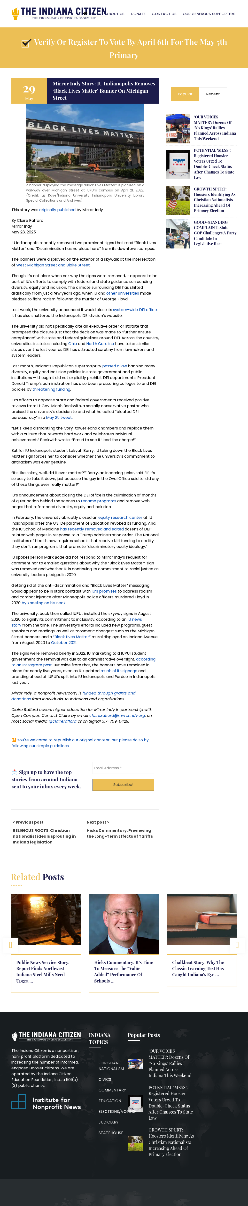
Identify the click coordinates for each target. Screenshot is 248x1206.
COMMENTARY (112, 1090)
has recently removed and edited (92, 529)
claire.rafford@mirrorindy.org (117, 715)
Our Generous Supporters (209, 13)
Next (237, 945)
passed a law (114, 366)
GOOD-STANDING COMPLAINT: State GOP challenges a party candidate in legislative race (215, 233)
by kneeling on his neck (44, 603)
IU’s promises (104, 591)
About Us (115, 13)
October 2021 (64, 642)
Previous (10, 945)
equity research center (120, 517)
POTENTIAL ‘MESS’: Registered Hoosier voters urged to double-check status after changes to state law (214, 164)
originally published (57, 210)
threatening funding (51, 389)
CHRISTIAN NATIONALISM (111, 1066)
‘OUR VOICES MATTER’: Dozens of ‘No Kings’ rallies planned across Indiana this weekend (215, 127)
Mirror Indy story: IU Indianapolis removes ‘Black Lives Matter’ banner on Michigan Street (104, 90)
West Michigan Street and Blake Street (53, 265)
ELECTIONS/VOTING (117, 1111)
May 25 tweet (59, 417)
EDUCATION (110, 1101)
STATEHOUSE (111, 1133)
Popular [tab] (185, 94)
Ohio (72, 344)
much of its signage (119, 671)
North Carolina (100, 344)
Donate (138, 13)
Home (94, 14)
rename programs (98, 501)
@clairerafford (63, 721)
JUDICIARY (108, 1122)
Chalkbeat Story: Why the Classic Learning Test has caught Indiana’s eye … (198, 968)
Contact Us (164, 13)
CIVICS (105, 1079)
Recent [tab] (213, 94)
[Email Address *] (123, 768)
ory (18, 625)
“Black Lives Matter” (72, 637)
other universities (122, 293)
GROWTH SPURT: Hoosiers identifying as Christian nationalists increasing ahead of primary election (214, 199)
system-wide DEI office (135, 310)
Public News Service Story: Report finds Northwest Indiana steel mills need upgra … (43, 971)
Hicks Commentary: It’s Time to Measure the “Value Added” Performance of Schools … (123, 971)
